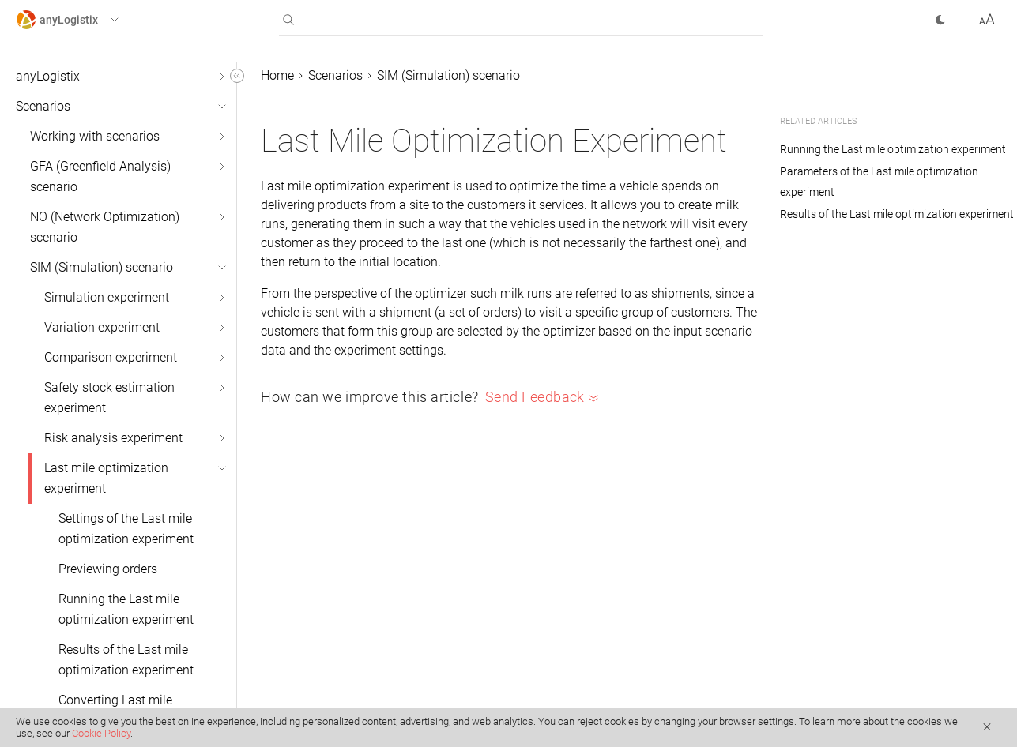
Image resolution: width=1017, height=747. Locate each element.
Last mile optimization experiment (106, 478)
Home (277, 75)
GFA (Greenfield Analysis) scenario (100, 176)
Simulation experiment (106, 297)
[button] (82, 20)
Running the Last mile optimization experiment (126, 609)
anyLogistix (48, 76)
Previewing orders (107, 568)
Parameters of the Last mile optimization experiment (879, 181)
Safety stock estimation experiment (109, 397)
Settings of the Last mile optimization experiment (126, 528)
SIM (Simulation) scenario (101, 267)
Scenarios (43, 106)
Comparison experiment (110, 357)
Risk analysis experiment (113, 437)
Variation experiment (102, 327)
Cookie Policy (101, 733)
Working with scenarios (95, 136)
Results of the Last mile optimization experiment (126, 660)
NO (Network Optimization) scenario (104, 227)
